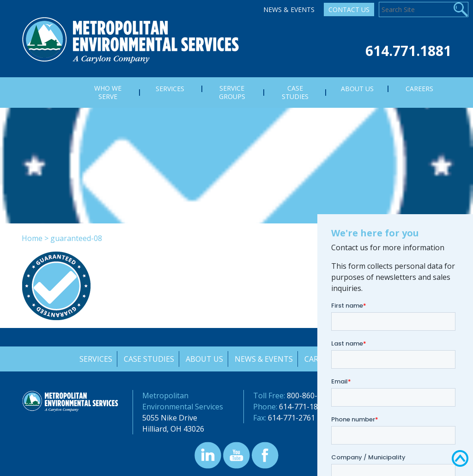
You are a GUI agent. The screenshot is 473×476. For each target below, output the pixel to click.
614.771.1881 (408, 50)
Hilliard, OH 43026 (173, 429)
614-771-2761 (291, 418)
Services (94, 359)
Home (32, 238)
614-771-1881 (302, 407)
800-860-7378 (310, 395)
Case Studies (148, 359)
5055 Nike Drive (169, 418)
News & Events (289, 9)
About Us (204, 359)
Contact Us (349, 9)
